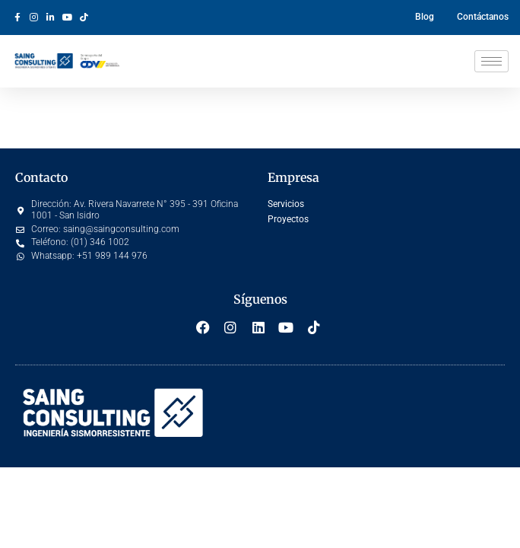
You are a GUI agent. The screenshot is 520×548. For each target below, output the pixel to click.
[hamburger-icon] (491, 61)
